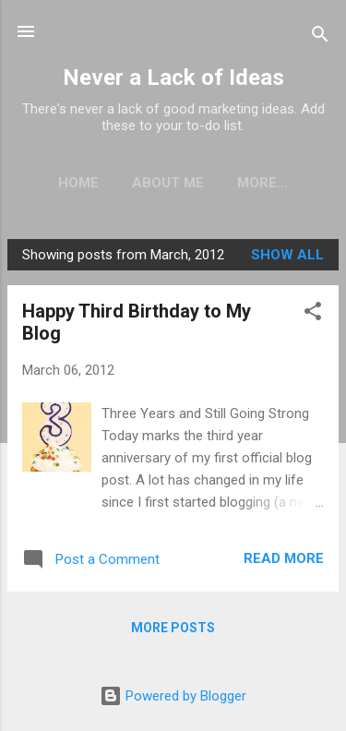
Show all (287, 254)
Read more (284, 558)
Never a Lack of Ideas (173, 77)
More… (262, 182)
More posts (173, 627)
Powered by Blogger (173, 696)
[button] (313, 314)
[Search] (320, 37)
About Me (168, 182)
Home (78, 182)
